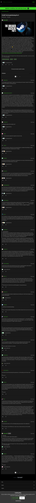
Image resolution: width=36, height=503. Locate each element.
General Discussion (5, 11)
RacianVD (5, 171)
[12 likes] (7, 115)
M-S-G (4, 214)
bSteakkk (5, 158)
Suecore (4, 382)
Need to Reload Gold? (18, 52)
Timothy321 (5, 122)
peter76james (5, 200)
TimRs (4, 133)
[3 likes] (7, 222)
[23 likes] (7, 62)
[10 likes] (7, 138)
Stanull (4, 145)
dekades (4, 20)
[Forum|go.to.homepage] (7, 2)
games (11, 59)
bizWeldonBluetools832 (7, 93)
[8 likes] (7, 151)
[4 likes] (7, 193)
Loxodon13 (5, 249)
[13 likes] (7, 86)
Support (18, 488)
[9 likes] (7, 126)
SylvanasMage (6, 263)
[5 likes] (7, 207)
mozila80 (5, 421)
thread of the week (5, 59)
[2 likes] (6, 297)
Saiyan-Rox (5, 80)
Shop (18, 481)
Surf (4, 399)
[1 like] (6, 269)
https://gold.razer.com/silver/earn (8, 52)
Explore (18, 485)
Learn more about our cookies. (20, 495)
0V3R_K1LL (5, 291)
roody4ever (5, 229)
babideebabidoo (6, 185)
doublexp (5, 304)
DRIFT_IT (5, 276)
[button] (1, 2)
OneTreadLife (5, 370)
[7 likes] (7, 164)
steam (15, 59)
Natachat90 (5, 316)
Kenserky (5, 339)
